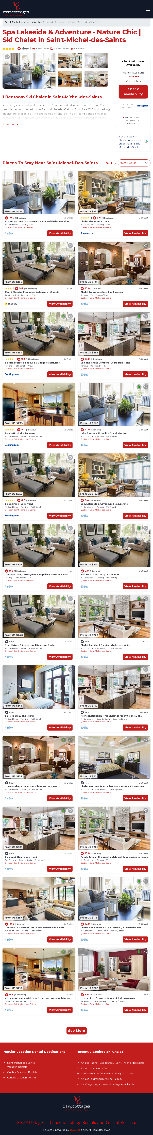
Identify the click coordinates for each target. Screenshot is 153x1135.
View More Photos (17, 84)
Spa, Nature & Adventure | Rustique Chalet (30, 645)
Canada (49, 22)
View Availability (60, 233)
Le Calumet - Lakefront (19, 503)
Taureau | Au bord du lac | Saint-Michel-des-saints (34, 927)
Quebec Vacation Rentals (22, 1072)
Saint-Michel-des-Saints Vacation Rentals (21, 1064)
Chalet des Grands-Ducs (95, 221)
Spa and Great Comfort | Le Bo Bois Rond (105, 362)
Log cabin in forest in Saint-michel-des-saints (108, 998)
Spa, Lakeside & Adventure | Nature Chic (104, 503)
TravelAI (75, 1129)
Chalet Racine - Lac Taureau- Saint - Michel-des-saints (37, 221)
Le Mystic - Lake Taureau (20, 433)
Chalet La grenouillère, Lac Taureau (102, 292)
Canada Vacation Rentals (21, 1077)
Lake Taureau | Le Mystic (19, 715)
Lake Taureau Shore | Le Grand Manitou (104, 433)
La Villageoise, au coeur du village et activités (32, 362)
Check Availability (133, 91)
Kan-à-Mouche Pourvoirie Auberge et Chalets (32, 292)
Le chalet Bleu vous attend (21, 857)
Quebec (62, 22)
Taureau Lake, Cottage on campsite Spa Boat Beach (36, 574)
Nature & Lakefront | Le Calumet (100, 574)
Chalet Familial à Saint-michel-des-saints (105, 645)
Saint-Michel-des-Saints (83, 22)
